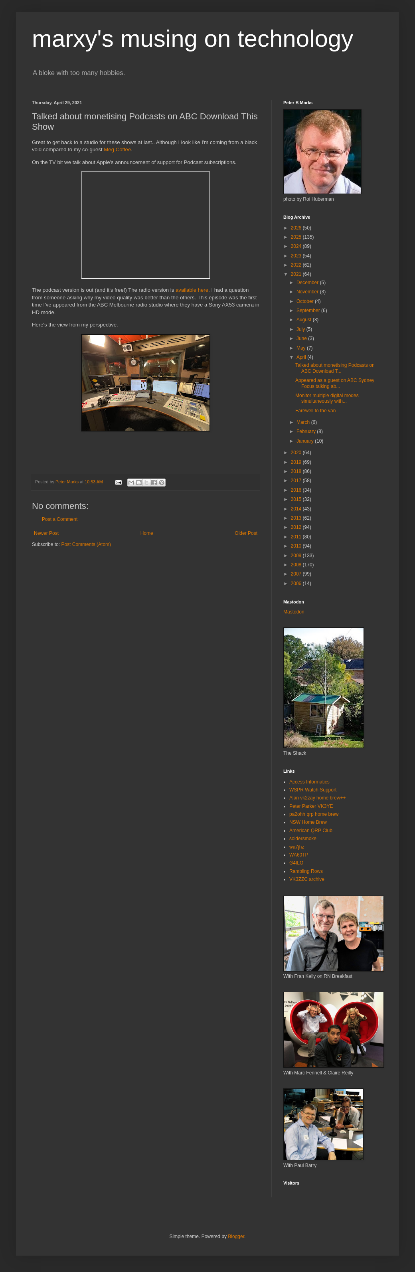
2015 (297, 499)
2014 (297, 509)
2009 (297, 555)
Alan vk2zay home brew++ (317, 798)
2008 (297, 565)
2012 (297, 527)
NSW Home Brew (308, 822)
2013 (297, 518)
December (308, 282)
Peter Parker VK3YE (311, 806)
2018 (297, 471)
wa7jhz (296, 847)
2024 (297, 246)
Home (146, 533)
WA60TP (298, 855)
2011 (297, 537)
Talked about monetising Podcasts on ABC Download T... (335, 368)
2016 (297, 490)
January (305, 441)
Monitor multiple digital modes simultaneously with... (327, 398)
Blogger (236, 1236)
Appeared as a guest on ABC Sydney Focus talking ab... (334, 383)
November (308, 292)
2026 (297, 228)
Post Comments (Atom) (86, 544)
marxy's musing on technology (192, 38)
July (301, 329)
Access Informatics (309, 782)
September (308, 310)
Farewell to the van (315, 410)
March (303, 422)
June (302, 338)
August (304, 319)
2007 (297, 574)
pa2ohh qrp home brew (313, 814)
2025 (297, 237)
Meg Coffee (117, 149)
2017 (297, 480)
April (301, 357)
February (306, 431)
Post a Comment (59, 519)
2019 (297, 462)
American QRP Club (310, 830)
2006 (297, 583)
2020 (297, 452)
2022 (297, 265)
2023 (297, 256)
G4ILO (296, 863)
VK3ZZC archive (306, 879)
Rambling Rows (306, 871)
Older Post (246, 533)
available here (192, 290)
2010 (297, 546)
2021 (297, 274)
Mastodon (293, 612)
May (301, 348)
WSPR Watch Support (312, 790)
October (305, 301)
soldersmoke (302, 838)
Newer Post (46, 533)
